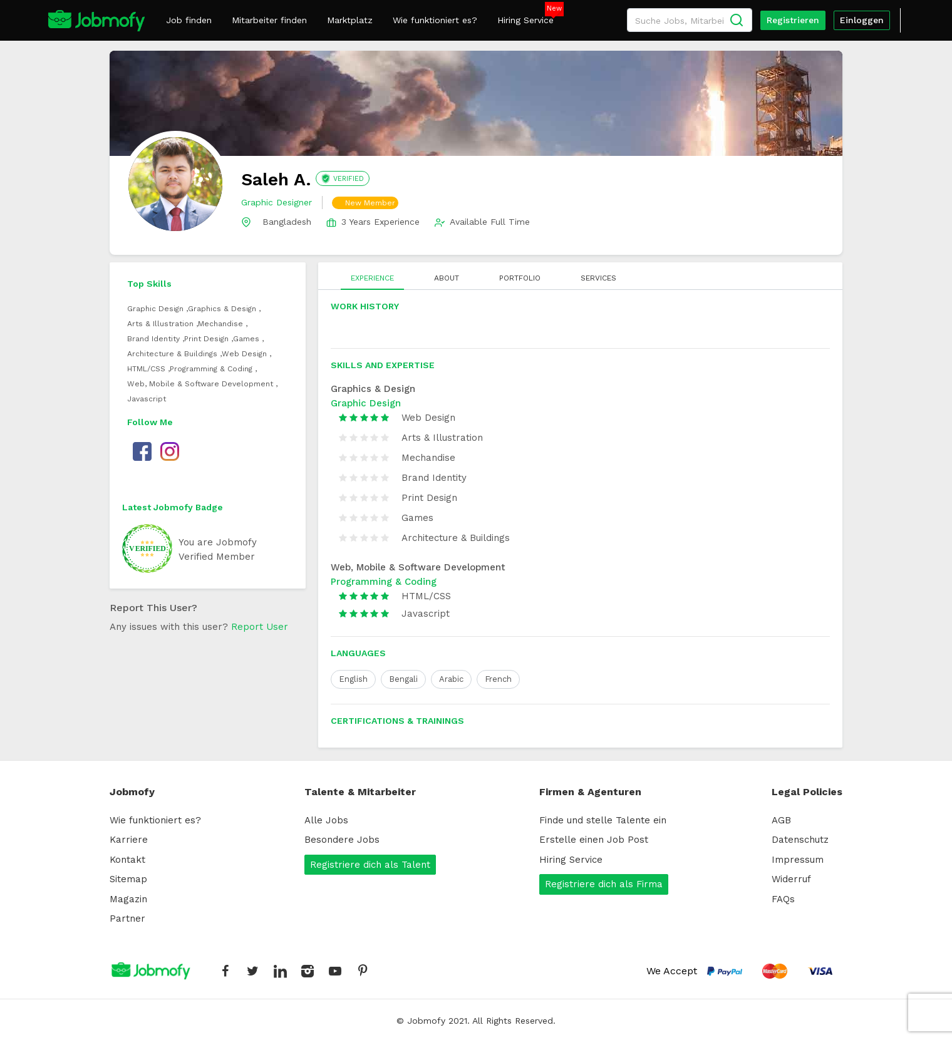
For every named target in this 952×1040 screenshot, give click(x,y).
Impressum (798, 859)
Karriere (129, 839)
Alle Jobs (326, 820)
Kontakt (127, 859)
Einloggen (862, 20)
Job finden (189, 20)
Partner (127, 918)
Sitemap (128, 879)
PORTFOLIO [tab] (520, 278)
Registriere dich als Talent (370, 864)
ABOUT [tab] (446, 278)
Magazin (128, 899)
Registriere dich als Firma (604, 884)
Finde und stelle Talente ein (602, 820)
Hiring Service (525, 20)
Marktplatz (350, 20)
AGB (781, 820)
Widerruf (791, 879)
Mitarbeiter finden (269, 20)
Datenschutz (800, 839)
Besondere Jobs (342, 839)
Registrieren (793, 20)
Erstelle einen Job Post (593, 839)
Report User (259, 626)
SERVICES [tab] (598, 278)
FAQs (783, 899)
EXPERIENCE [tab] (372, 278)
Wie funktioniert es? (435, 20)
